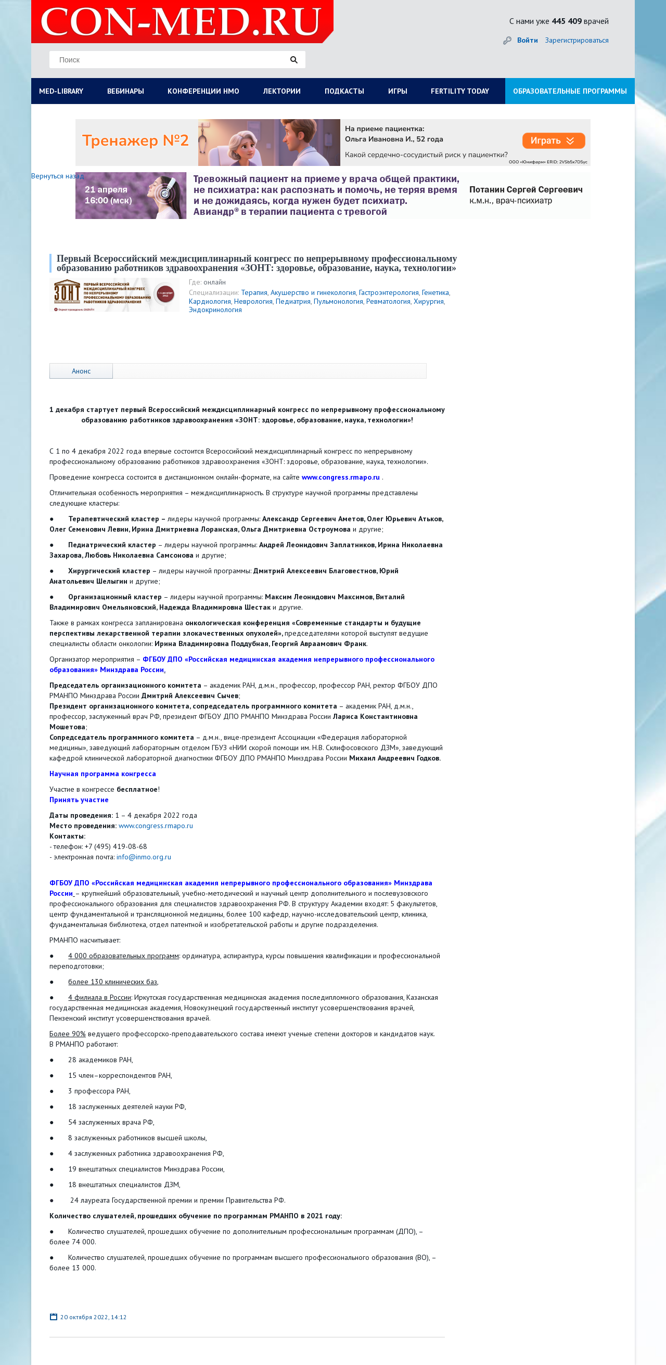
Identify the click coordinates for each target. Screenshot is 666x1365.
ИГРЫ (397, 91)
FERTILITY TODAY (460, 91)
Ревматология (388, 301)
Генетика (435, 292)
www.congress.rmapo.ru (156, 825)
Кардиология (210, 301)
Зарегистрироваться (577, 40)
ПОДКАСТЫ (344, 91)
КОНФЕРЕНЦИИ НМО (203, 91)
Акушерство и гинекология (313, 292)
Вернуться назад (57, 175)
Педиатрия (293, 301)
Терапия (254, 292)
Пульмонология (338, 301)
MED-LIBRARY (61, 91)
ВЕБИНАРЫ (125, 91)
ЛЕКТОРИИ (282, 91)
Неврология (253, 301)
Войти (527, 40)
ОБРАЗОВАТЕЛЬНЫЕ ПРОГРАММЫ (570, 91)
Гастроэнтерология (389, 292)
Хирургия (429, 301)
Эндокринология (215, 309)
